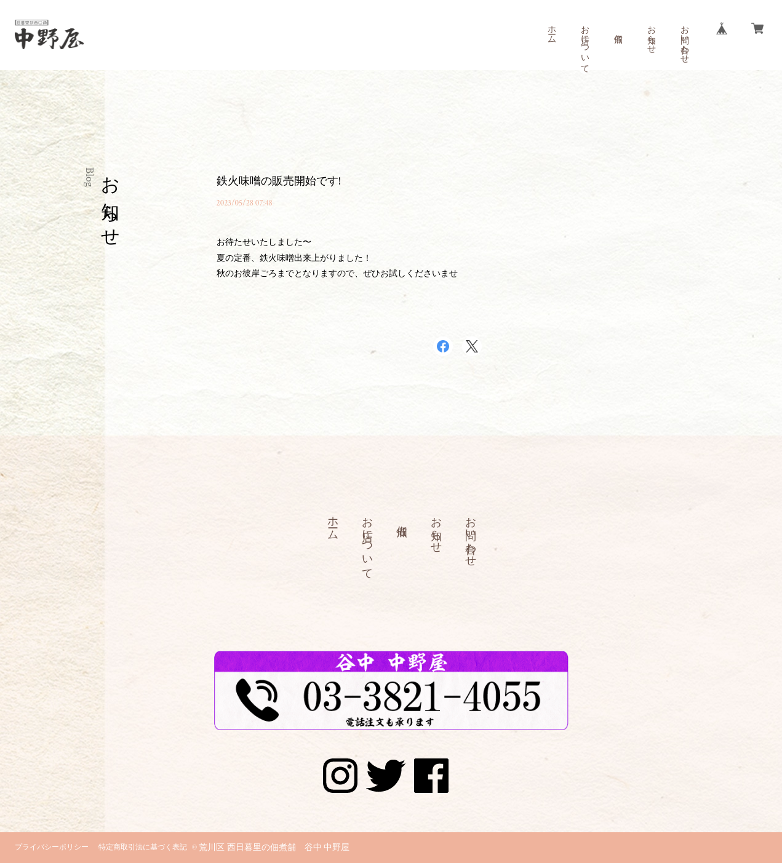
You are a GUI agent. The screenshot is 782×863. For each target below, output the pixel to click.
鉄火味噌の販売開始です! (279, 181)
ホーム (551, 29)
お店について (584, 44)
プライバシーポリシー (52, 847)
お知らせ (650, 34)
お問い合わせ (684, 39)
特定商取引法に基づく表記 (142, 847)
